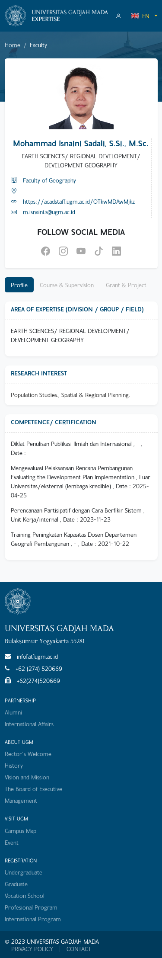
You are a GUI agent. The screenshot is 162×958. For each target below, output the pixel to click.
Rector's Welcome (28, 753)
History (14, 765)
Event (12, 842)
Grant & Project (126, 284)
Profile (19, 284)
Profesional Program (31, 907)
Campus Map (20, 830)
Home (12, 44)
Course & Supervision (67, 284)
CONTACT (79, 949)
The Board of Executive (33, 788)
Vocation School (24, 895)
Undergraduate (23, 872)
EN (139, 15)
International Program (33, 919)
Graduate (16, 884)
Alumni (13, 712)
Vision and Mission (27, 777)
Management (21, 800)
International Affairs (29, 723)
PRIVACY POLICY (32, 949)
